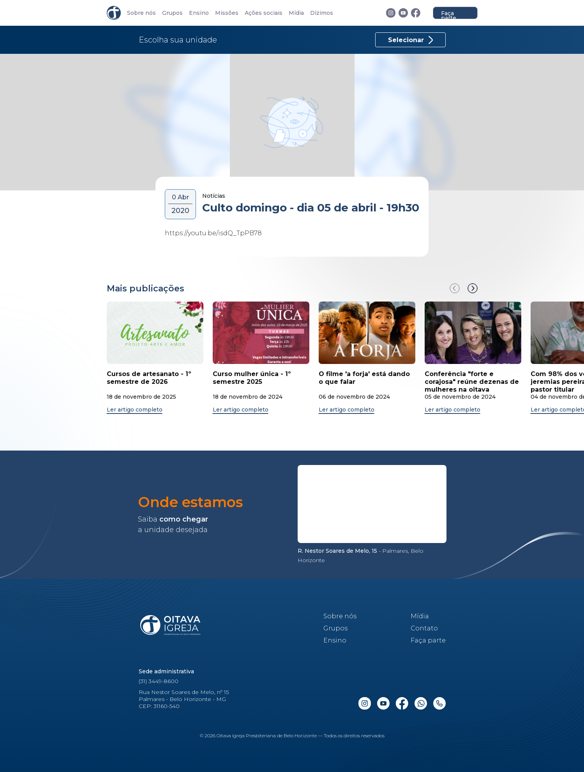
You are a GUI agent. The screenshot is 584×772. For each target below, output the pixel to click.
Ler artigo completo (134, 409)
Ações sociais (263, 13)
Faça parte (448, 14)
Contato (424, 628)
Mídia (296, 13)
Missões (226, 13)
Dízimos (321, 13)
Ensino (199, 13)
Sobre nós (141, 13)
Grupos (172, 13)
